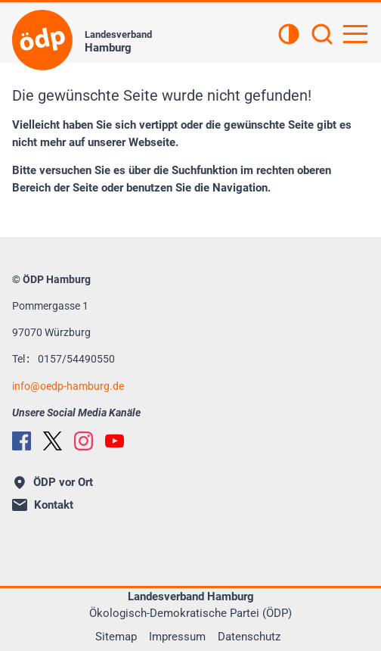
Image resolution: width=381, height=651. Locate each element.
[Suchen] (322, 35)
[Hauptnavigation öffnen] (355, 34)
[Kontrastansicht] (288, 35)
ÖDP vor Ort (53, 482)
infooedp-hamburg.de (68, 386)
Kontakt (42, 505)
